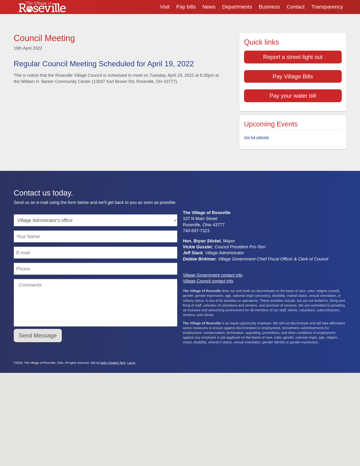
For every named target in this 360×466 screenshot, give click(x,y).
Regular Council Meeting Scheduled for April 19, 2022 (105, 63)
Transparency (327, 7)
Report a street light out (292, 57)
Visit (165, 7)
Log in (132, 361)
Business (269, 7)
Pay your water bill (292, 95)
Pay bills (186, 7)
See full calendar (256, 138)
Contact (296, 7)
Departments (237, 7)
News (209, 7)
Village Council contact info (208, 279)
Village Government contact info (213, 273)
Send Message (38, 333)
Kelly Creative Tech (113, 361)
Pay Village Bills (293, 76)
